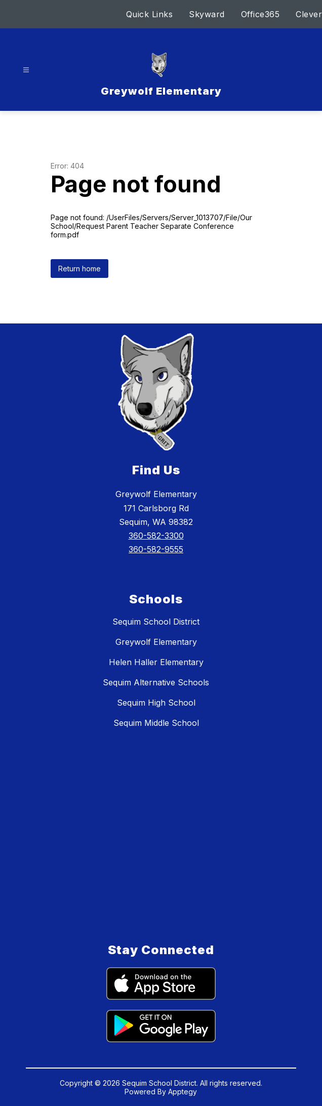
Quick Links (149, 14)
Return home (79, 268)
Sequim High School (156, 703)
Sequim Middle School (156, 723)
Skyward (207, 14)
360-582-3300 (156, 535)
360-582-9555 (156, 549)
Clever (309, 14)
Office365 (260, 14)
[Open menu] (26, 70)
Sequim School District (155, 622)
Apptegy (182, 1091)
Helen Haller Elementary (156, 662)
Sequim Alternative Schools (156, 682)
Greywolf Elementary (156, 642)
